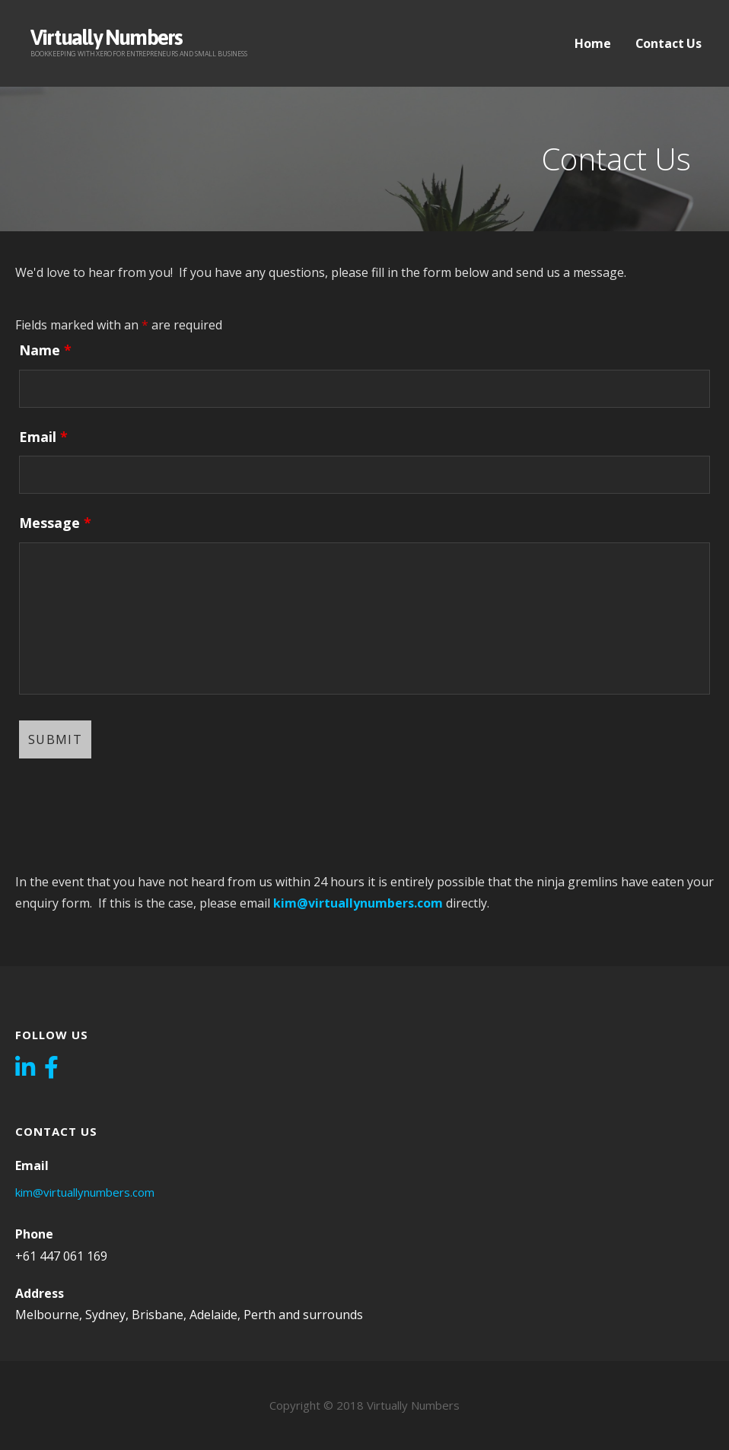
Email (43, 437)
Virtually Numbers (106, 37)
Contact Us (668, 43)
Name (45, 350)
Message (55, 523)
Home (592, 43)
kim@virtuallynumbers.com (358, 903)
